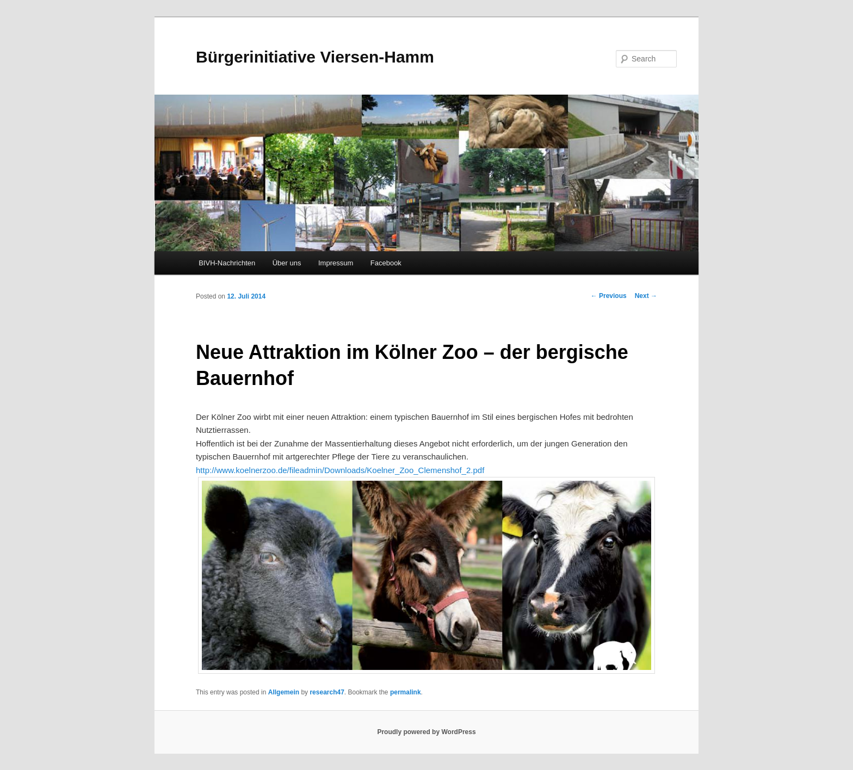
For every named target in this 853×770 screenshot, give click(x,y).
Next (646, 296)
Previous (609, 296)
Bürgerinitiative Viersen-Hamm (315, 57)
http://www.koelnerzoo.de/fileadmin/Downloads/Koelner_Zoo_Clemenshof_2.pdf (340, 470)
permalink (405, 692)
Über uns (287, 263)
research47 (327, 692)
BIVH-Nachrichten (227, 263)
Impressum (335, 263)
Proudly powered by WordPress (426, 732)
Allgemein (283, 692)
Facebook (385, 263)
